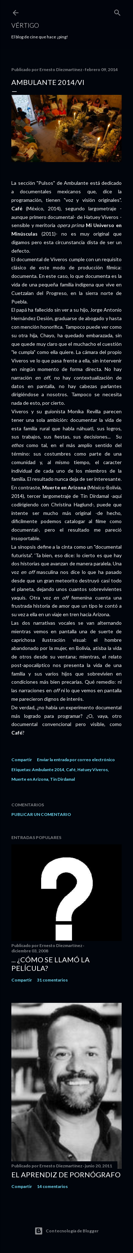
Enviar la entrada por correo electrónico (76, 759)
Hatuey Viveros (92, 769)
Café (71, 769)
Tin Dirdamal (62, 779)
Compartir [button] (21, 759)
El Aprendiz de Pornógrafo (66, 1174)
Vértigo (25, 25)
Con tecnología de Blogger (66, 1231)
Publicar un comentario (41, 814)
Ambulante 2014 (48, 769)
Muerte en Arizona (29, 779)
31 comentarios (52, 980)
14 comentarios (52, 1186)
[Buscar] (117, 11)
